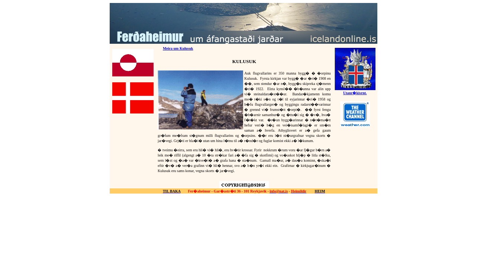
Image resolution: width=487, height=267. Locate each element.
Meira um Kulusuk (178, 48)
